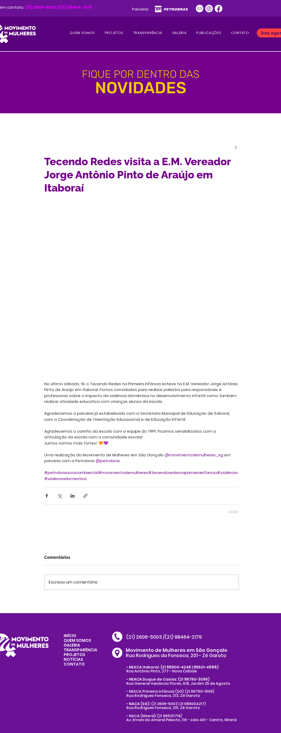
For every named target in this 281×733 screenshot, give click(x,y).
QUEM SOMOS (77, 640)
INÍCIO (70, 635)
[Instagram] (209, 8)
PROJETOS (74, 654)
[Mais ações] (236, 147)
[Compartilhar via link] (85, 495)
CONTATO (74, 664)
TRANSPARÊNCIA (80, 650)
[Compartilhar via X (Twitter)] (59, 495)
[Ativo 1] (199, 8)
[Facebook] (218, 8)
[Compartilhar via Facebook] (46, 495)
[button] (209, 33)
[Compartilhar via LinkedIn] (72, 495)
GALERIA (72, 645)
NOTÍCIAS (73, 659)
